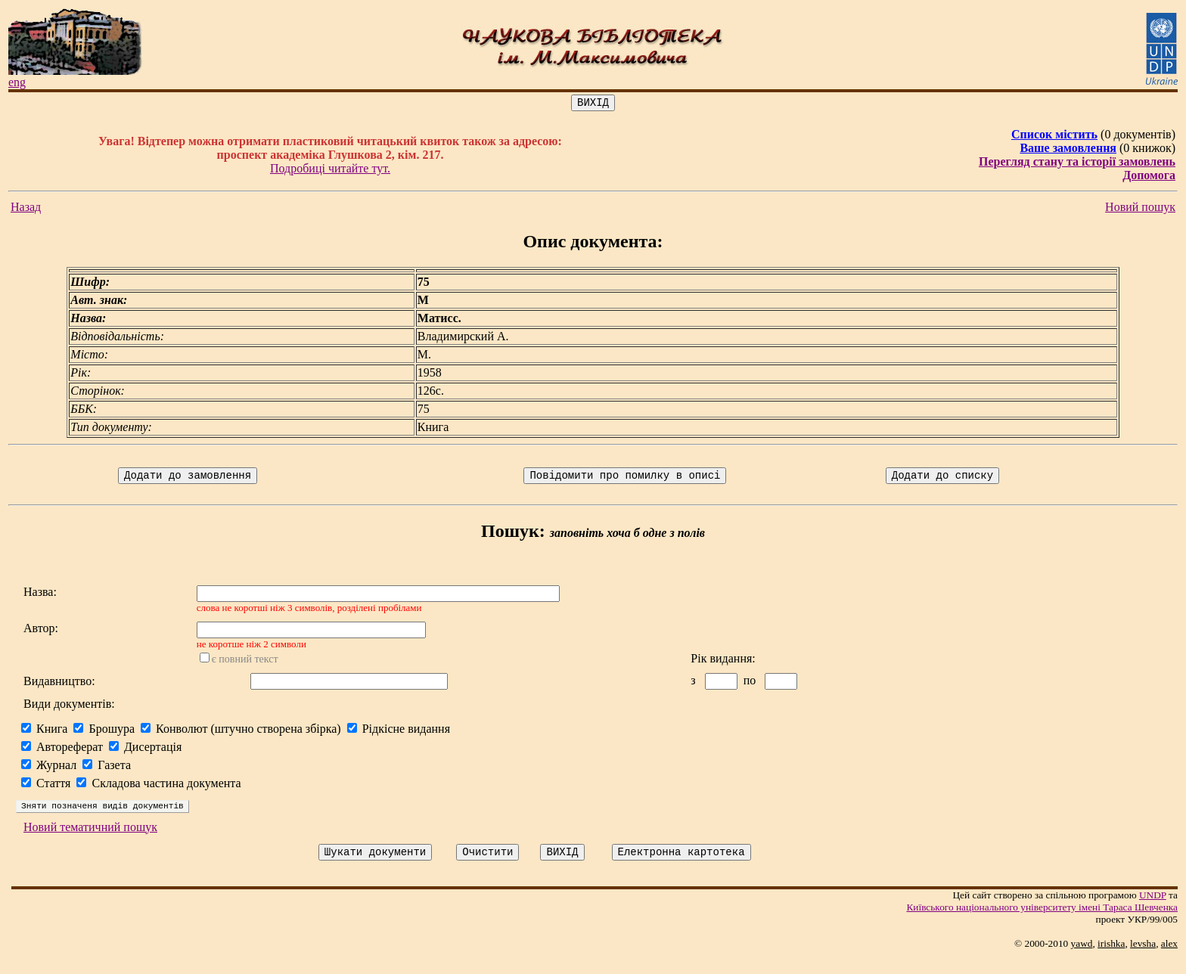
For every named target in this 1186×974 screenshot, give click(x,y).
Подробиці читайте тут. (330, 170)
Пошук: (513, 535)
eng (17, 82)
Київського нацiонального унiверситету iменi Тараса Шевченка (1042, 923)
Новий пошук (1140, 209)
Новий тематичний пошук (90, 840)
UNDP (1152, 911)
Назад (26, 209)
